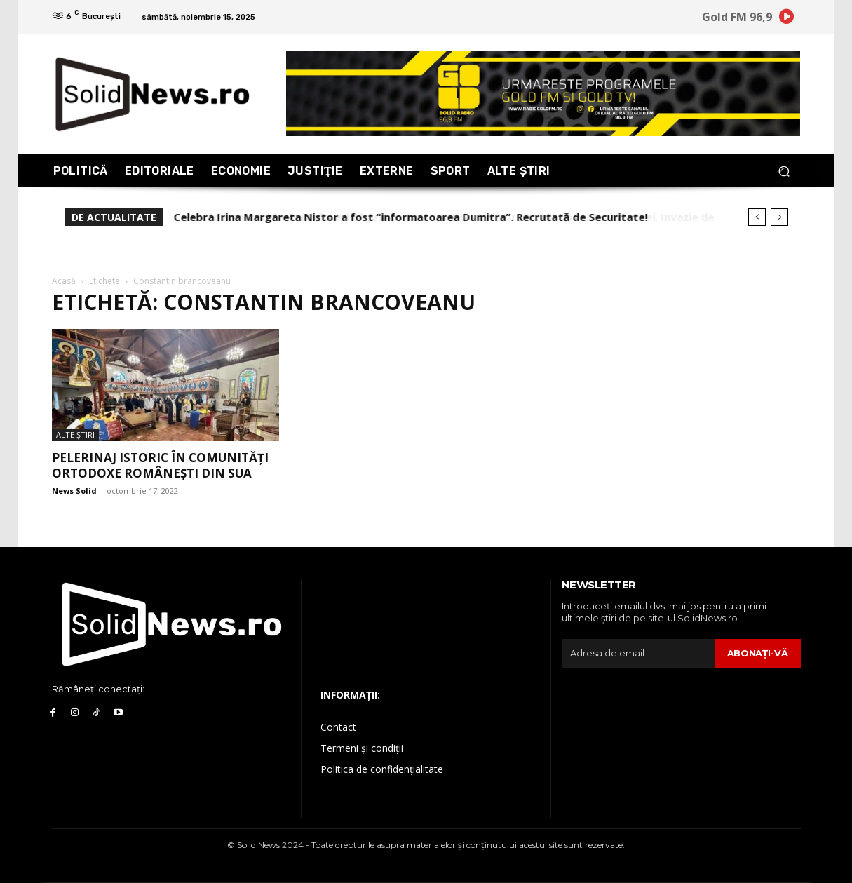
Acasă (64, 281)
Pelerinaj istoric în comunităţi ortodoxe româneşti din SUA (160, 465)
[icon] (786, 19)
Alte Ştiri (75, 434)
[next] (779, 217)
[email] (638, 653)
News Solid (74, 490)
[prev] (757, 217)
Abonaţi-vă (757, 653)
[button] (784, 170)
